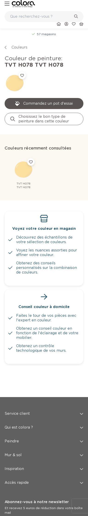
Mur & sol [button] (44, 455)
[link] (23, 3)
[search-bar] (41, 16)
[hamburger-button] (7, 4)
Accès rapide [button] (44, 482)
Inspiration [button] (44, 469)
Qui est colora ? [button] (44, 427)
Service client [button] (44, 413)
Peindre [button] (44, 441)
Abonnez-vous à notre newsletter (37, 502)
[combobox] (44, 16)
